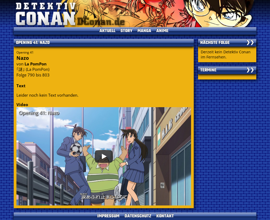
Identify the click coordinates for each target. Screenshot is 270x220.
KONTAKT (165, 216)
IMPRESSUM (108, 216)
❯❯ (250, 42)
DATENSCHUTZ (137, 216)
